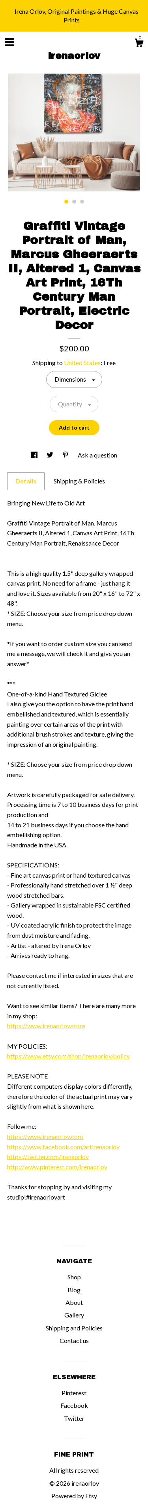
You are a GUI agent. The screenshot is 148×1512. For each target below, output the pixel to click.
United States (82, 362)
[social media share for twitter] (50, 455)
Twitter (74, 1418)
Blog (74, 1289)
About (74, 1302)
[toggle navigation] (9, 42)
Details (25, 481)
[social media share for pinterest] (66, 455)
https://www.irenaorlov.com (45, 1136)
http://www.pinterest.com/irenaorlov (57, 1166)
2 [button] (74, 202)
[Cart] (139, 44)
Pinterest (74, 1392)
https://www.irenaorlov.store (46, 1025)
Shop (74, 1277)
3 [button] (82, 202)
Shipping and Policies (74, 1328)
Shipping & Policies (79, 481)
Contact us (74, 1340)
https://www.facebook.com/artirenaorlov (63, 1146)
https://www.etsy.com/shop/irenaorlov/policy (68, 1056)
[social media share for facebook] (35, 455)
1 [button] (66, 202)
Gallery (74, 1315)
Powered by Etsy (74, 1495)
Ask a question (97, 455)
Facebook (74, 1405)
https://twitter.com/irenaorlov (48, 1156)
